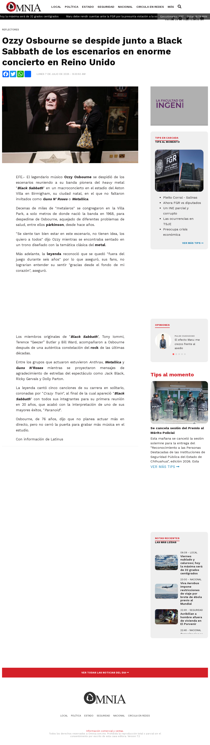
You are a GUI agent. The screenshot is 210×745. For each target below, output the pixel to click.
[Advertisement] (70, 301)
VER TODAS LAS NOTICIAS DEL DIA (105, 671)
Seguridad (106, 6)
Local (56, 6)
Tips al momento (167, 141)
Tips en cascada (166, 137)
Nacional (125, 6)
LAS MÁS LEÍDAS (165, 541)
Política (71, 6)
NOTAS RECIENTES (167, 537)
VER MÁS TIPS (192, 243)
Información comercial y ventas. (105, 730)
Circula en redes (150, 6)
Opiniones (162, 325)
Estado (88, 6)
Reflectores (10, 29)
